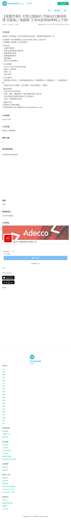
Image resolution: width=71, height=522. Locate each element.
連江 (3, 423)
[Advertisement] (13, 301)
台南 (3, 389)
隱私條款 (5, 483)
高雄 (3, 392)
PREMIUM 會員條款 (9, 486)
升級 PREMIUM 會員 (9, 459)
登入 (65, 10)
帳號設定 (5, 467)
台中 (3, 383)
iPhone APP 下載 (7, 489)
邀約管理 (5, 437)
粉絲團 (4, 506)
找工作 (29, 3)
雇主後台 (57, 10)
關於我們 (5, 478)
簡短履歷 (5, 431)
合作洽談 (5, 509)
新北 (3, 372)
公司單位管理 (6, 450)
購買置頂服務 (6, 456)
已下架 (35, 258)
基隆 (3, 394)
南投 (3, 409)
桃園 (3, 374)
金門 (3, 420)
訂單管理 (5, 453)
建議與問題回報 (7, 503)
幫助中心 (5, 500)
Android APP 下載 (8, 492)
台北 (3, 369)
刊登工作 (63, 3)
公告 (49, 10)
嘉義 (3, 400)
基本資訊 (5, 445)
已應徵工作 (6, 434)
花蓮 (3, 412)
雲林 (3, 406)
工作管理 (5, 448)
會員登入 (5, 470)
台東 (3, 415)
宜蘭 (3, 397)
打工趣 (13, 3)
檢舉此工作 (35, 263)
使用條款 (5, 481)
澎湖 (3, 417)
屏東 (3, 403)
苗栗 (3, 380)
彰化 (3, 386)
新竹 (3, 377)
